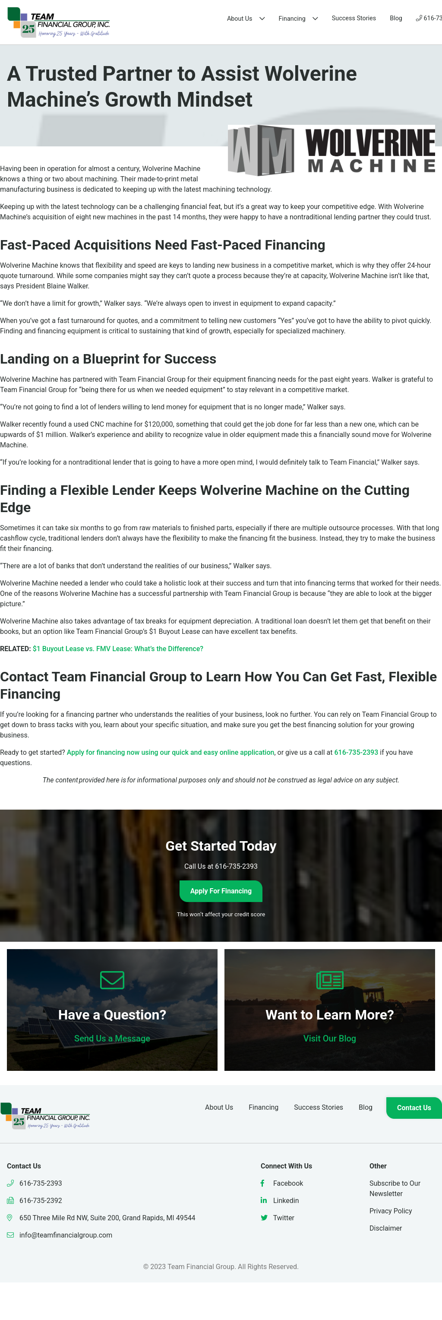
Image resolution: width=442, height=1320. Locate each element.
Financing (201, 18)
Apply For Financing (221, 891)
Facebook (282, 1183)
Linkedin (280, 1201)
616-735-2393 (348, 18)
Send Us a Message (112, 1038)
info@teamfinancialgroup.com (59, 1235)
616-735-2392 (34, 1201)
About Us (148, 18)
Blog (305, 18)
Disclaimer (385, 1228)
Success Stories (263, 18)
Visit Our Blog (329, 1038)
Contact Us (410, 18)
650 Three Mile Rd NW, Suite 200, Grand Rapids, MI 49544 (101, 1218)
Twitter (277, 1218)
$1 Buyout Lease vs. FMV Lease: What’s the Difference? (118, 649)
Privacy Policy (390, 1211)
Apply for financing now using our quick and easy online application (171, 752)
